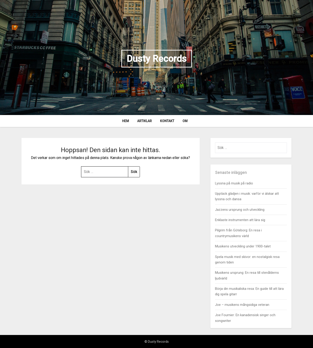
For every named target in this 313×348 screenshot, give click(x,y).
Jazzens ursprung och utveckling (239, 210)
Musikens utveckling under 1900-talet (243, 246)
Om (185, 121)
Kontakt (167, 121)
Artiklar (144, 121)
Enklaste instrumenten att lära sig (240, 220)
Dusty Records (157, 58)
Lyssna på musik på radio (234, 183)
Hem (125, 121)
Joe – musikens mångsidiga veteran (242, 305)
